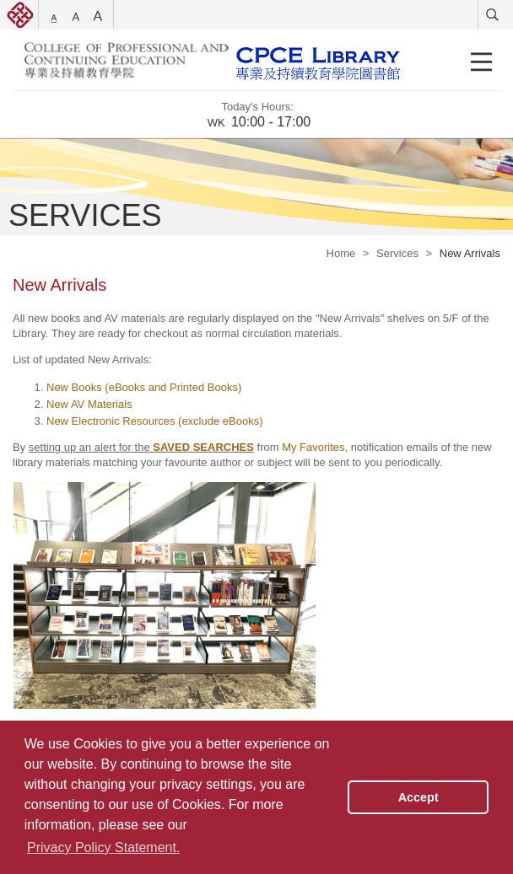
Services (397, 253)
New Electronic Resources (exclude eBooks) (154, 421)
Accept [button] (418, 797)
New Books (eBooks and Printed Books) (143, 387)
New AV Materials (89, 404)
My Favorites (313, 447)
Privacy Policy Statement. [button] (103, 847)
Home (341, 253)
